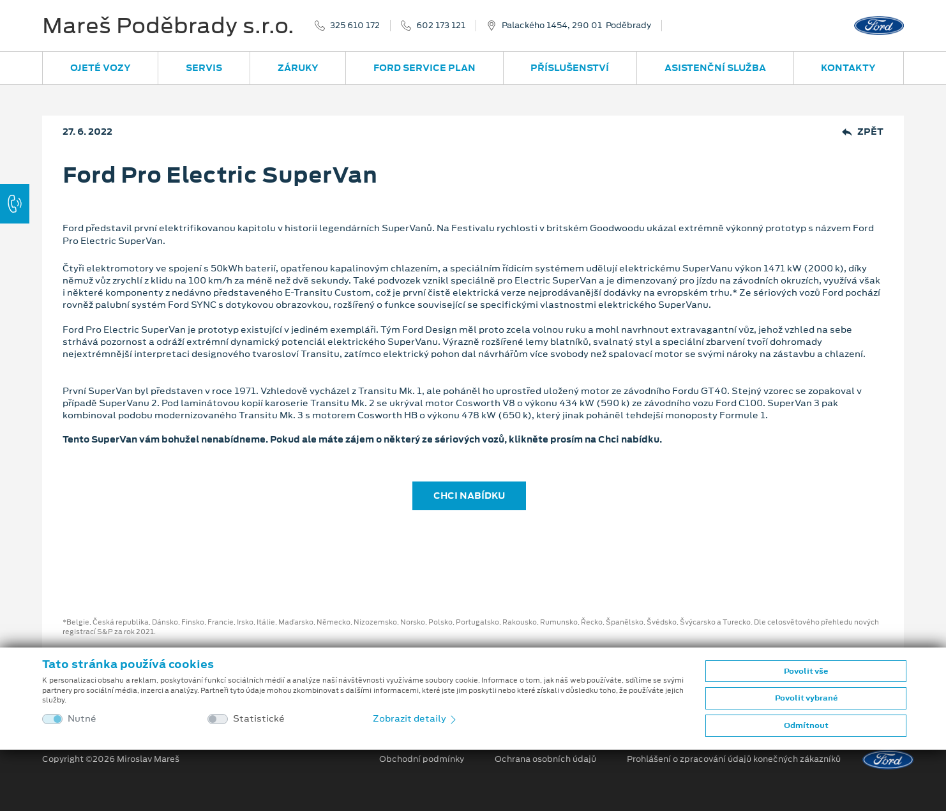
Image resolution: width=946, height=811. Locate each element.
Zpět (862, 132)
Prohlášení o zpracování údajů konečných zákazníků (734, 759)
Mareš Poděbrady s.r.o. (168, 25)
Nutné (82, 719)
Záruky (298, 67)
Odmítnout (806, 725)
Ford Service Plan (424, 67)
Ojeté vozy (100, 67)
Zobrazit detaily (415, 718)
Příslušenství (569, 67)
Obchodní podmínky (421, 759)
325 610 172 (355, 25)
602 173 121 (440, 25)
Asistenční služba (715, 67)
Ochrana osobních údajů (545, 759)
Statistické (259, 719)
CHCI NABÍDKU (469, 495)
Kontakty (848, 67)
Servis (204, 67)
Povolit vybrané (806, 698)
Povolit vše (806, 671)
